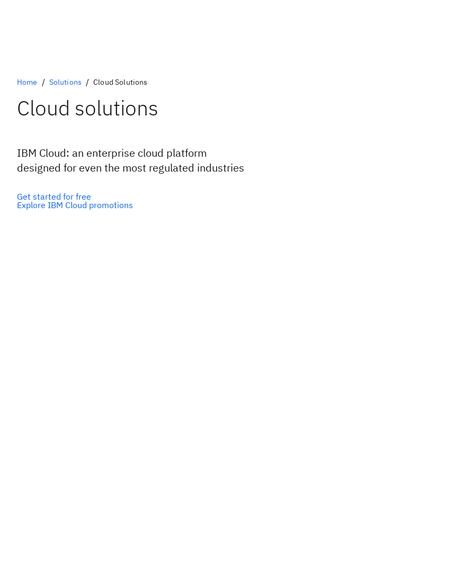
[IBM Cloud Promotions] (75, 205)
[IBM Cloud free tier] (75, 196)
